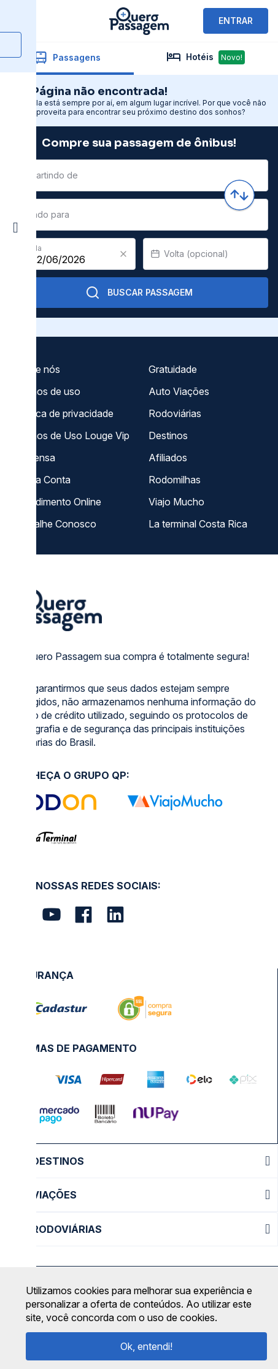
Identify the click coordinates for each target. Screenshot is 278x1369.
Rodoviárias (175, 413)
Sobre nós (37, 369)
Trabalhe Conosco (55, 524)
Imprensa (34, 457)
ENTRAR (235, 20)
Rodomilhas (175, 480)
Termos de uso (47, 391)
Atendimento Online (57, 502)
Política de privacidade (64, 413)
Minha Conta (42, 480)
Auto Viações (179, 391)
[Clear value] (123, 254)
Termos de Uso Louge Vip (71, 435)
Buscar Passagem (139, 292)
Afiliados (168, 457)
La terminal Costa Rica (198, 524)
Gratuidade (173, 369)
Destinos (168, 435)
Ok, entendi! (146, 1346)
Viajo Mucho (176, 502)
